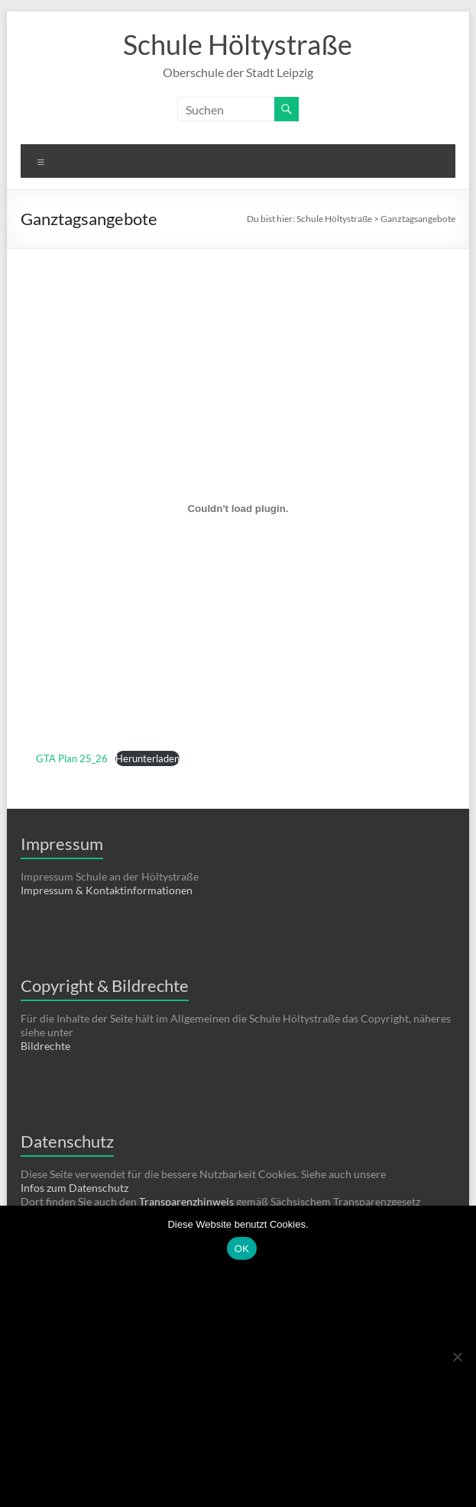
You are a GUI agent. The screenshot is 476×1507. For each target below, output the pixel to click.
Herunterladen (147, 758)
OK (242, 1248)
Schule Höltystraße (237, 44)
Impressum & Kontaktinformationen (107, 890)
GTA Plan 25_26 (72, 758)
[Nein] (457, 1356)
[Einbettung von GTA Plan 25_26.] (238, 508)
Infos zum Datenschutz (74, 1187)
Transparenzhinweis (187, 1201)
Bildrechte (45, 1045)
